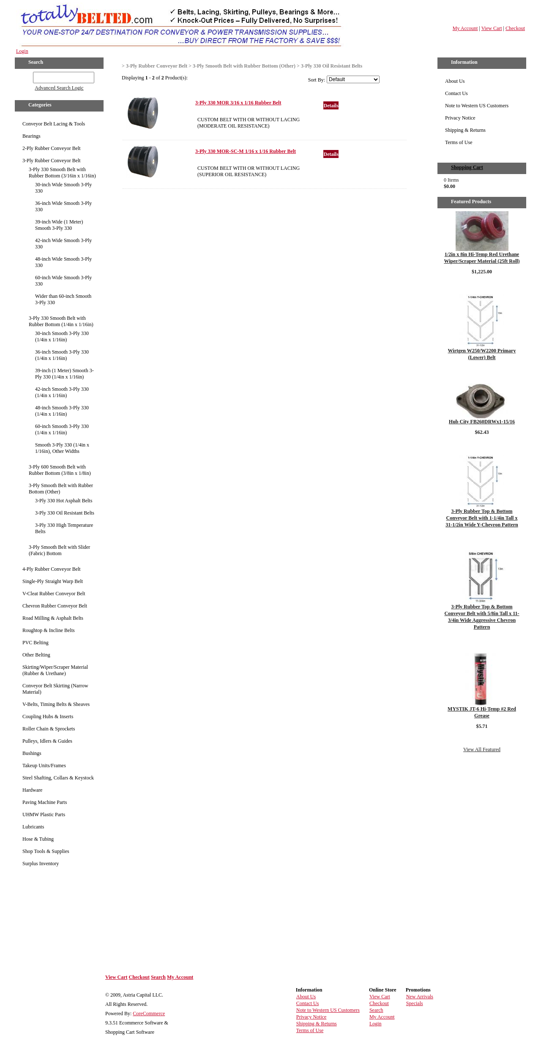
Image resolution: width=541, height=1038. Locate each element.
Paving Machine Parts (44, 802)
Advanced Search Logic (59, 88)
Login (22, 51)
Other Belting (36, 655)
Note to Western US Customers (476, 106)
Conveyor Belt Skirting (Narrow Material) (55, 689)
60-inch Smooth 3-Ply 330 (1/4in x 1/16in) (62, 429)
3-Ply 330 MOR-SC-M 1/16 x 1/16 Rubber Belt (245, 151)
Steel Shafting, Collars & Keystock (58, 778)
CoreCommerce (149, 1013)
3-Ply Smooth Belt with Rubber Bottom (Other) (61, 488)
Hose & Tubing (38, 839)
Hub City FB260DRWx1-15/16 (482, 422)
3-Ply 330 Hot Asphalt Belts (63, 501)
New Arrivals (419, 997)
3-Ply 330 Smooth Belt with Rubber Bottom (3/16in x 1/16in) (62, 172)
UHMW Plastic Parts (43, 814)
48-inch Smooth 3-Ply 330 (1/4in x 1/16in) (62, 411)
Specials (414, 1003)
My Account (465, 28)
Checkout (515, 28)
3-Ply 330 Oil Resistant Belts (64, 513)
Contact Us (456, 93)
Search (158, 977)
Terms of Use (458, 142)
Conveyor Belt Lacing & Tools (53, 124)
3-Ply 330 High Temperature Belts (64, 528)
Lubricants (33, 827)
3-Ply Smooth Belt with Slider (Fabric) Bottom (59, 550)
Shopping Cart (467, 167)
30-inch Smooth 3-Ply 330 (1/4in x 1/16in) (62, 336)
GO (27, 76)
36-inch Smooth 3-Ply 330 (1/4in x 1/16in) (62, 355)
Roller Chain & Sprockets (48, 729)
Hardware (32, 790)
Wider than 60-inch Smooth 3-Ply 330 (63, 299)
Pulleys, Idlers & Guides (47, 741)
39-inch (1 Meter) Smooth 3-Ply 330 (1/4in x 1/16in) (64, 374)
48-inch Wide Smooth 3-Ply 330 (63, 262)
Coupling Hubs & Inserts (47, 716)
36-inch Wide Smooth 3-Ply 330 (63, 206)
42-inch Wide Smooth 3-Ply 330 (63, 243)
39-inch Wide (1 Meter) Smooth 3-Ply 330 (59, 225)
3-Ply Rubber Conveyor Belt (51, 160)
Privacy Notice (460, 118)
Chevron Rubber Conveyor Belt (54, 606)
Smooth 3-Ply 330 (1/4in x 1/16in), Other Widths (62, 448)
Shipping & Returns (465, 130)
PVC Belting (35, 643)
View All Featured (481, 749)
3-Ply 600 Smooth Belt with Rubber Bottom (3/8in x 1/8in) (60, 470)
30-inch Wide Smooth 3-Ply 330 (63, 188)
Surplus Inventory (40, 863)
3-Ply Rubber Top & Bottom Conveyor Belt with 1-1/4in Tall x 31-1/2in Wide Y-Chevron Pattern (481, 518)
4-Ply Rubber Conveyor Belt (51, 569)
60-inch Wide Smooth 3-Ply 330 (63, 281)
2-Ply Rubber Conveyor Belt (51, 148)
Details (330, 106)
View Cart (491, 28)
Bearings (31, 136)
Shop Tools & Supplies (45, 851)
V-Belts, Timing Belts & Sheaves (56, 704)
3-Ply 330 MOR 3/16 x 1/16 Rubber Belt (238, 103)
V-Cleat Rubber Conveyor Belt (53, 594)
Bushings (31, 753)
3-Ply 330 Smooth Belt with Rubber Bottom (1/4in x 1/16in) (61, 321)
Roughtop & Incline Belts (48, 630)
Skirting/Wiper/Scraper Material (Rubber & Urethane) (55, 670)
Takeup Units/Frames (44, 765)
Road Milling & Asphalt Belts (52, 618)
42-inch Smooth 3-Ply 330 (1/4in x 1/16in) (62, 392)
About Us (454, 81)
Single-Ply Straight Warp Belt (52, 581)
